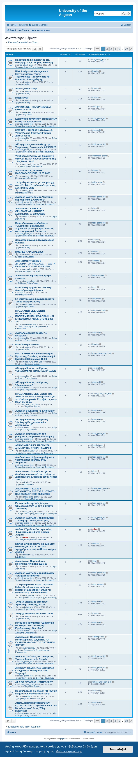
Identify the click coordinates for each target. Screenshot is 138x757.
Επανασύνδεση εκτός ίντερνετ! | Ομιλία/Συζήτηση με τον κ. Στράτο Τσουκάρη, (34, 506)
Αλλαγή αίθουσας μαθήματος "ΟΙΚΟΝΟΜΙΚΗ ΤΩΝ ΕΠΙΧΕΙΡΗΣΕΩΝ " (35, 371)
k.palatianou (28, 451)
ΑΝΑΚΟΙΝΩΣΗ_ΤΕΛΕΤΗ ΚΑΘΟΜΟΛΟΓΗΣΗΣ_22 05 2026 (32, 172)
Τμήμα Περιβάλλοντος (24, 306)
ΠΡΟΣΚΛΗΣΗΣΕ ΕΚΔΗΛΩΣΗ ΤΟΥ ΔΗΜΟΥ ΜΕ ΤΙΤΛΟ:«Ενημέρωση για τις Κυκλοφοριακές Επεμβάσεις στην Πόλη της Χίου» (36, 398)
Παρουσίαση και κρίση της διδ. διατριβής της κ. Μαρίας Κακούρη (34, 61)
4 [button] (115, 48)
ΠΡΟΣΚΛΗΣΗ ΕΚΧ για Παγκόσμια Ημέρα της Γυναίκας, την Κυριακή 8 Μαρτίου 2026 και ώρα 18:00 (35, 356)
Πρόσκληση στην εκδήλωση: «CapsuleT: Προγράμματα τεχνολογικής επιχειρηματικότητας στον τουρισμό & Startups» (34, 227)
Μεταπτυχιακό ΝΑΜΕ (24, 295)
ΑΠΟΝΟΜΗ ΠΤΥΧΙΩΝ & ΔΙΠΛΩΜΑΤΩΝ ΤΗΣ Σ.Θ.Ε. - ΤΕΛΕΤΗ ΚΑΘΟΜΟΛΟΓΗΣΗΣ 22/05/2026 (35, 264)
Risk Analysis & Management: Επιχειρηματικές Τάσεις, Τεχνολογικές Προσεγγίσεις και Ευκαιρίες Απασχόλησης (32, 75)
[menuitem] (38, 25)
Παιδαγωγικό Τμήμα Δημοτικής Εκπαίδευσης (37, 597)
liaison (26, 255)
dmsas (26, 176)
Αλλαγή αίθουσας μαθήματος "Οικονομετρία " (31, 383)
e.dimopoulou (29, 648)
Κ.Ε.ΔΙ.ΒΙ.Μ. (20, 557)
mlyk (21, 292)
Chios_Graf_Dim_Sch (32, 362)
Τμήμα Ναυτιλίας (22, 84)
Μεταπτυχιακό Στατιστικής (26, 178)
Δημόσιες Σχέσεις (32, 364)
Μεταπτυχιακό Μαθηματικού (27, 271)
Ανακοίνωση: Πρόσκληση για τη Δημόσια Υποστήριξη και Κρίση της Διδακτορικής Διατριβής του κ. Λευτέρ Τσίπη (36, 475)
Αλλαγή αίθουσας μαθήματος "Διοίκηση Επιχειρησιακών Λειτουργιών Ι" (31, 422)
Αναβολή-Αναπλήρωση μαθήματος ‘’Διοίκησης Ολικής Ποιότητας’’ (34, 519)
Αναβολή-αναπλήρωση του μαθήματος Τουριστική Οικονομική (34, 435)
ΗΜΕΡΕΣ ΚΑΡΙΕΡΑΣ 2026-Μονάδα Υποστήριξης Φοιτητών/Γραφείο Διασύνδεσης (34, 133)
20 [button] (126, 48)
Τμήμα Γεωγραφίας (23, 114)
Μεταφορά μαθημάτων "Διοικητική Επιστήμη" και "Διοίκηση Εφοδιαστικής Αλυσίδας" (34, 625)
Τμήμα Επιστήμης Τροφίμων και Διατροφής (34, 453)
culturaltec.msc (29, 324)
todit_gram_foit (26, 124)
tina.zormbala (29, 281)
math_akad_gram (31, 497)
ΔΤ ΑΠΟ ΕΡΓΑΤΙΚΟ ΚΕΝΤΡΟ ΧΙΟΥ (34, 682)
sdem (25, 537)
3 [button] (111, 48)
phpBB (63, 739)
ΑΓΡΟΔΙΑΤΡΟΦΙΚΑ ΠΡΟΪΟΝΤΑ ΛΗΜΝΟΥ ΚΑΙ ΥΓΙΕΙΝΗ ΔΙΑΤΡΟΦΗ (34, 446)
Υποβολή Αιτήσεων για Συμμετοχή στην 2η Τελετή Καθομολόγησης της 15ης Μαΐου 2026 (35, 159)
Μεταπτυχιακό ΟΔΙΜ (24, 193)
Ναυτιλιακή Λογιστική (27, 344)
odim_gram (28, 191)
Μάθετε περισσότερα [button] (69, 751)
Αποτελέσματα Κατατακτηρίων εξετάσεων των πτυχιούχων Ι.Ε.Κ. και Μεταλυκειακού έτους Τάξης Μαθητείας (36, 706)
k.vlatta (26, 82)
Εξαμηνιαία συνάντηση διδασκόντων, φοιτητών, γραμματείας (36, 120)
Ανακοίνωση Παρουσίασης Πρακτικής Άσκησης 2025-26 (31, 562)
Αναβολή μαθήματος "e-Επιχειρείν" (35, 410)
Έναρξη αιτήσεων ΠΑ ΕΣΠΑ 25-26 (34, 613)
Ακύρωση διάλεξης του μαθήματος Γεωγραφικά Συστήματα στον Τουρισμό (34, 671)
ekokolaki (23, 138)
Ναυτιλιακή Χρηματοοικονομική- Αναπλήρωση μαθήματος (33, 288)
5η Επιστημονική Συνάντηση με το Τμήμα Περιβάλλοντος (34, 300)
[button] (97, 49)
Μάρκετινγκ (21, 97)
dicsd (25, 482)
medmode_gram (30, 164)
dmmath (26, 269)
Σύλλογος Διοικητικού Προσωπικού (30, 540)
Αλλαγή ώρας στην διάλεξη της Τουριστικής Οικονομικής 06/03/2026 (35, 146)
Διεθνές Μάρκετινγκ (26, 88)
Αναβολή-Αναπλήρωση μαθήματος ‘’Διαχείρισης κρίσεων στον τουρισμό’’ (34, 460)
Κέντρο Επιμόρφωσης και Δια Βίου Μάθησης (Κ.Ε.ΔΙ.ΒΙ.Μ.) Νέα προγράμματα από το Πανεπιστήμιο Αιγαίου (35, 547)
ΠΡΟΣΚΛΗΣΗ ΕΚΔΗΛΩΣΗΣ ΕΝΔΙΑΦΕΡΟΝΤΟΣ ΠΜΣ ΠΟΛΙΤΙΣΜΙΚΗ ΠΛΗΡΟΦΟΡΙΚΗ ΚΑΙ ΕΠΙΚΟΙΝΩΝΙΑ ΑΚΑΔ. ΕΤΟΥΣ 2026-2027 (34, 316)
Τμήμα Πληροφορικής (24, 484)
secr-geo (27, 112)
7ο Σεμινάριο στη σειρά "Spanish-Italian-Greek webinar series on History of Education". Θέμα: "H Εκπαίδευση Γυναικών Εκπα (34, 588)
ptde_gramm (28, 595)
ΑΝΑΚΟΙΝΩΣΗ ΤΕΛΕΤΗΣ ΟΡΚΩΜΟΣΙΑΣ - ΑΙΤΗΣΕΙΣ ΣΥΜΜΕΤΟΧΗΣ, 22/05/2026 (30, 211)
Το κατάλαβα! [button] (118, 749)
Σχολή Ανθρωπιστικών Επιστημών (30, 698)
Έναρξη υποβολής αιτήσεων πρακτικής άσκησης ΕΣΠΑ (31, 603)
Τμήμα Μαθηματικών (34, 499)
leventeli (26, 696)
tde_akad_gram (26, 65)
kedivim (26, 555)
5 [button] (119, 48)
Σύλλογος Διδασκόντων (28, 283)
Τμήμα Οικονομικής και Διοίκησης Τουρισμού (34, 126)
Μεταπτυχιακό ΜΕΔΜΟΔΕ (31, 166)
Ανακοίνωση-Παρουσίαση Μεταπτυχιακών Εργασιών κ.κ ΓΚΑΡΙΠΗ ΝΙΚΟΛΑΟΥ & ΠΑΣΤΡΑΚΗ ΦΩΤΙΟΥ (35, 641)
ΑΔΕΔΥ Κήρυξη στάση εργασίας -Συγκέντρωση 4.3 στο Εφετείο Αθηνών (33, 532)
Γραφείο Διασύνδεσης (24, 257)
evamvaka (27, 304)
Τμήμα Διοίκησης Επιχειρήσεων (29, 67)
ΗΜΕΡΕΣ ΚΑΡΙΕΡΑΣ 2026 (29, 251)
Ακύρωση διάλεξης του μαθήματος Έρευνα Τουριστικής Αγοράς (34, 657)
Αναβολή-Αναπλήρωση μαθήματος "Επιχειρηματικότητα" (34, 574)
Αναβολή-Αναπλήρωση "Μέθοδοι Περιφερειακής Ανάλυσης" (34, 198)
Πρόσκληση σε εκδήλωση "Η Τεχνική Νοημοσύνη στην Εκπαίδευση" (36, 692)
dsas (25, 217)
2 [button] (107, 48)
